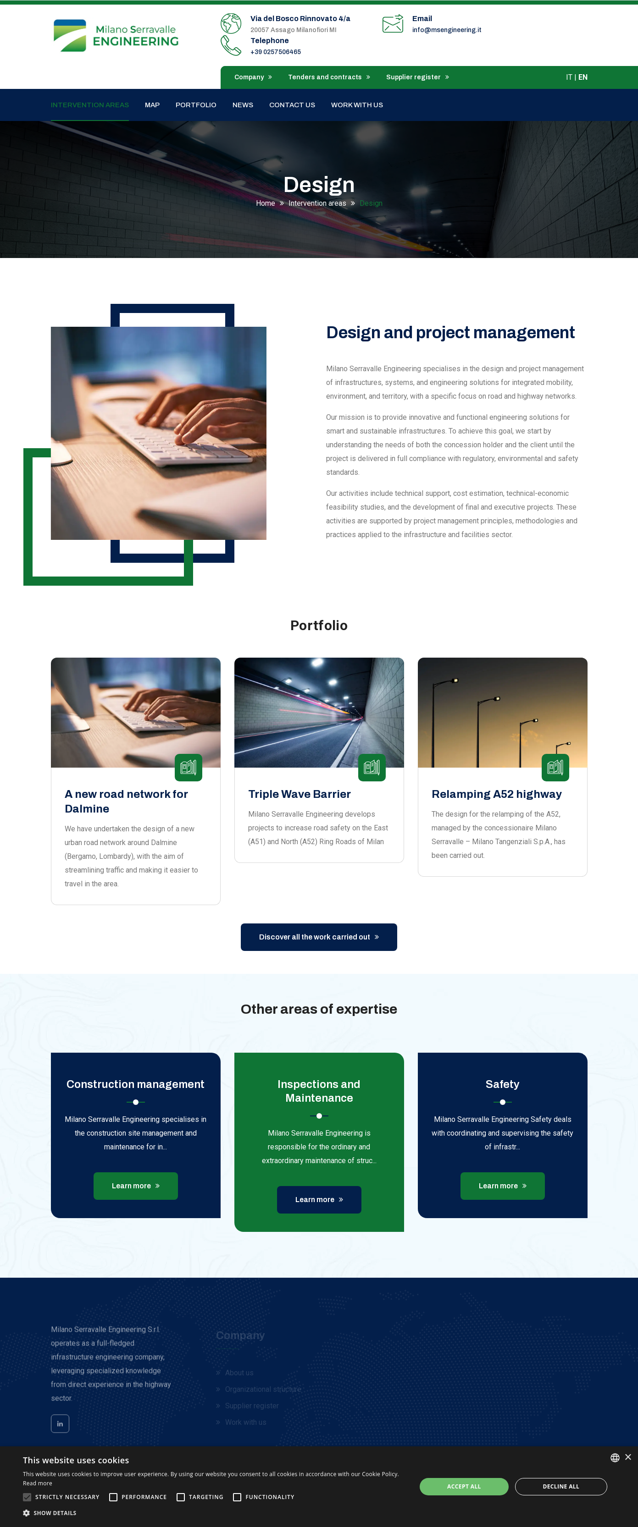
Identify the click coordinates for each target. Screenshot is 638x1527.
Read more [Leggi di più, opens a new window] (37, 1483)
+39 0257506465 (275, 52)
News (243, 105)
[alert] (319, 1486)
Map (152, 105)
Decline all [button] (561, 1486)
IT (569, 77)
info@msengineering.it (447, 30)
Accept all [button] (464, 1486)
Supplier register (417, 77)
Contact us (292, 105)
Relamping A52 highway (497, 794)
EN (583, 77)
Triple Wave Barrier (299, 794)
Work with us (357, 105)
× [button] (627, 1457)
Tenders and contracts (329, 77)
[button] (214, 1513)
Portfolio (196, 105)
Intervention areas (90, 105)
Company (253, 77)
